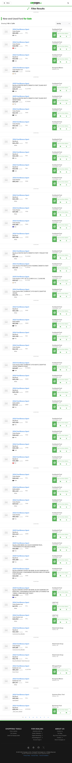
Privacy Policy (27, 755)
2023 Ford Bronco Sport (21, 363)
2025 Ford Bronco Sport (21, 83)
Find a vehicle (13, 731)
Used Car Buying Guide (13, 735)
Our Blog (59, 733)
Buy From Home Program (60, 735)
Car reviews (13, 733)
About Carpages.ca (60, 739)
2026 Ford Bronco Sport (21, 29)
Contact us (60, 731)
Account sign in (37, 739)
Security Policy (34, 755)
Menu (7, 3)
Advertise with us (37, 731)
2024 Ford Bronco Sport (21, 68)
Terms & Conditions (43, 755)
